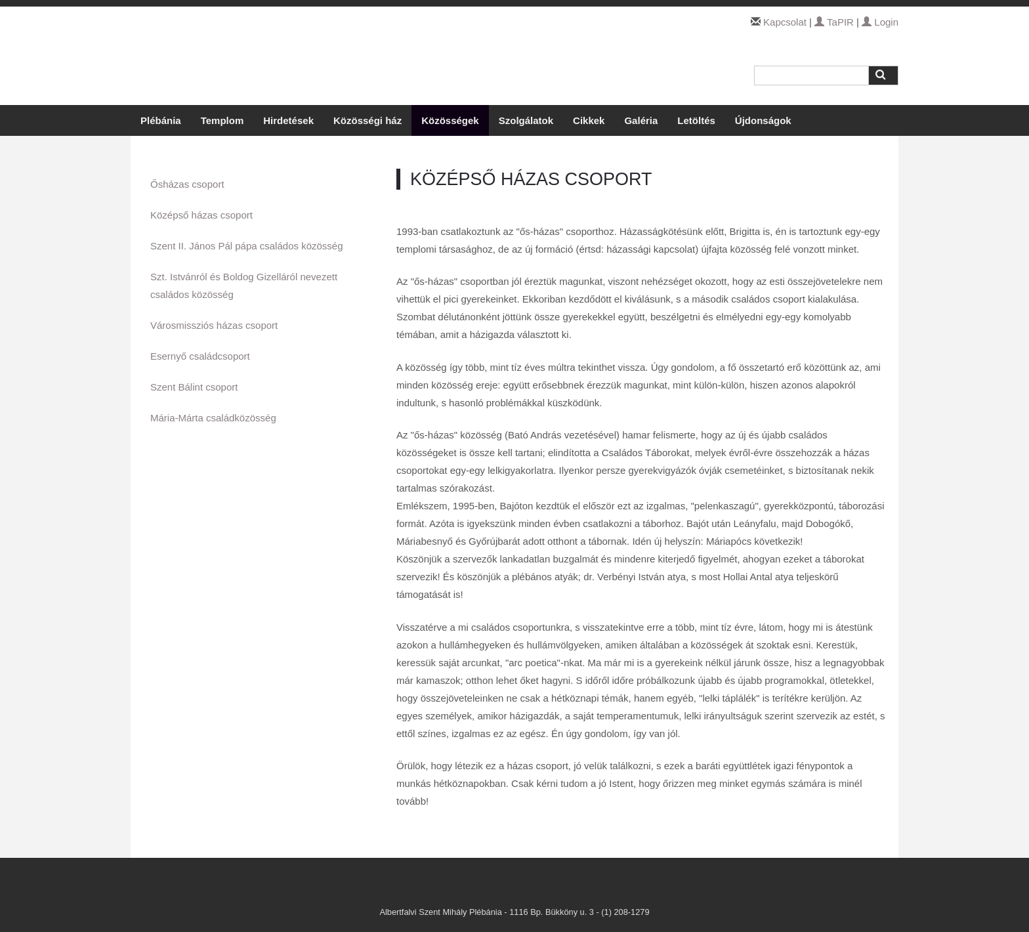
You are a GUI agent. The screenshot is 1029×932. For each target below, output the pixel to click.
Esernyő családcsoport (200, 356)
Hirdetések (288, 120)
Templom (222, 120)
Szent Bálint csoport (194, 386)
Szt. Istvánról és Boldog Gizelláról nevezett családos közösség (243, 285)
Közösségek (450, 120)
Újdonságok (763, 120)
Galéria (641, 120)
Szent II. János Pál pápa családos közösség (246, 245)
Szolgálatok (526, 120)
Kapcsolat (785, 22)
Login (880, 22)
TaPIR (834, 22)
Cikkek (588, 120)
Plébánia (160, 120)
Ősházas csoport (187, 184)
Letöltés (696, 120)
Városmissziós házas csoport (214, 325)
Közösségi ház (367, 120)
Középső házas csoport (201, 215)
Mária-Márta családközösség (213, 417)
